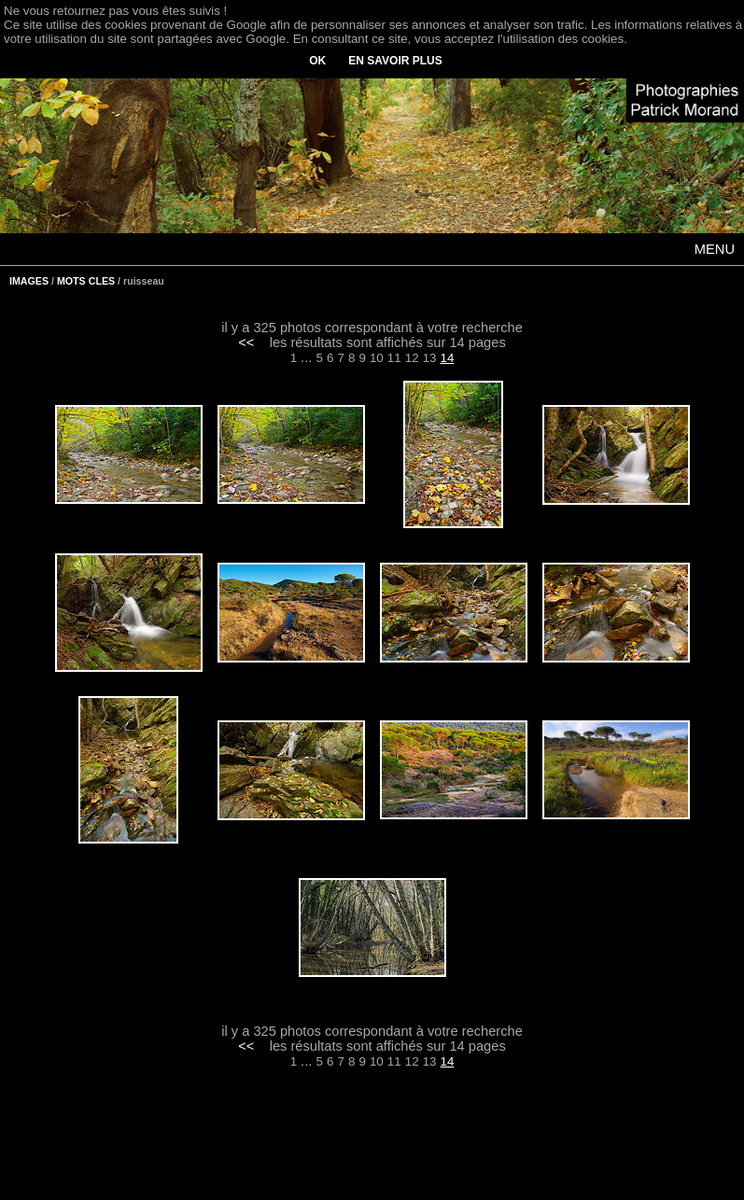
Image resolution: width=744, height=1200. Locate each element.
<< (246, 342)
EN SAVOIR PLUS (395, 60)
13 (430, 358)
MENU (715, 249)
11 (394, 358)
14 (448, 358)
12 (412, 358)
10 (377, 358)
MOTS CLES (86, 280)
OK (317, 60)
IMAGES (29, 280)
